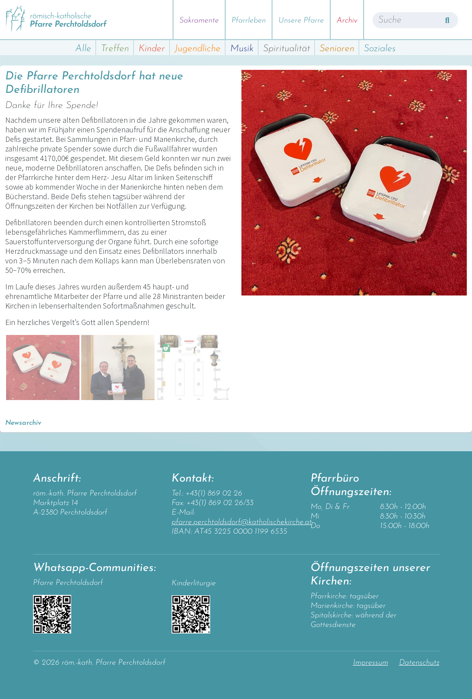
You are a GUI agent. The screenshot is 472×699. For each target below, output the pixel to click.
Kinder (152, 49)
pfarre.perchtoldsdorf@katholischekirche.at (242, 522)
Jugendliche (198, 49)
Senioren (337, 49)
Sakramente (199, 20)
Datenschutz (419, 663)
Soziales (380, 49)
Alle (83, 49)
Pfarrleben (248, 20)
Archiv (347, 20)
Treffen (115, 49)
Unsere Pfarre (301, 20)
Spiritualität (286, 49)
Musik (242, 49)
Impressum (370, 663)
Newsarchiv (23, 423)
